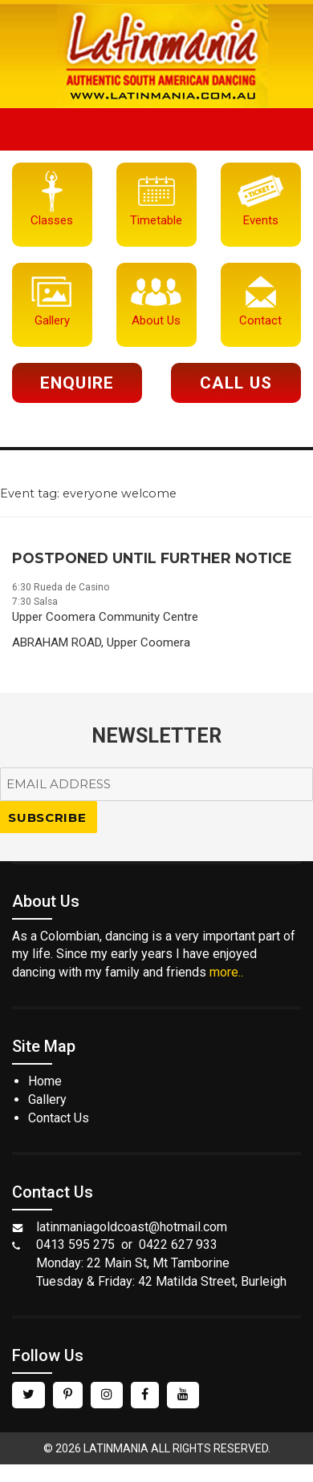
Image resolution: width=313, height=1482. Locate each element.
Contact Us (58, 1118)
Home (45, 1081)
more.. (226, 972)
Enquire (77, 383)
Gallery (47, 1099)
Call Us (235, 383)
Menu (156, 129)
